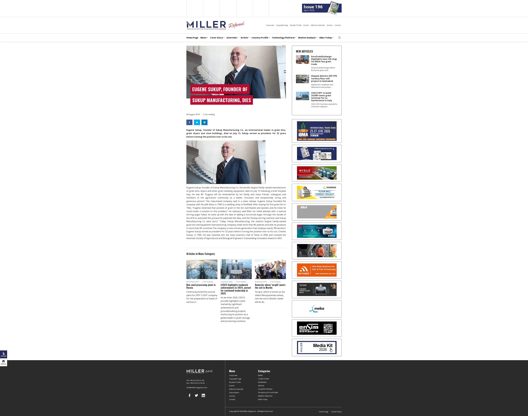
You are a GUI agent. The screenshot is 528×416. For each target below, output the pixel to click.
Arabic (228, 8)
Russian (244, 8)
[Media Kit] (317, 347)
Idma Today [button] (325, 37)
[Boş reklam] (317, 153)
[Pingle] (317, 192)
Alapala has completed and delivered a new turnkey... (322, 85)
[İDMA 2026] (317, 131)
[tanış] (317, 289)
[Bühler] (317, 231)
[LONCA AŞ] (317, 328)
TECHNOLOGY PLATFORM (268, 392)
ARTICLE (261, 385)
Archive (330, 25)
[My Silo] (317, 173)
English (194, 8)
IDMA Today (263, 399)
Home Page (192, 37)
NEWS (260, 375)
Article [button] (244, 37)
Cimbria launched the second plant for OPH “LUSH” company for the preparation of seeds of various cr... (201, 296)
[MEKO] (317, 308)
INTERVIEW (262, 382)
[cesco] (317, 250)
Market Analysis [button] (307, 37)
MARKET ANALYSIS (265, 396)
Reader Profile (296, 25)
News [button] (203, 37)
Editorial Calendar (318, 25)
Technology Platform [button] (283, 37)
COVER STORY (263, 379)
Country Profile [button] (259, 37)
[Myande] (317, 270)
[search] (339, 38)
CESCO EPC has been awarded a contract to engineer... (324, 105)
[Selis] (317, 211)
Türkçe (261, 8)
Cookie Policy (336, 411)
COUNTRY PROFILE (265, 389)
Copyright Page (282, 25)
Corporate (270, 25)
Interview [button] (232, 37)
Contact (338, 25)
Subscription (234, 392)
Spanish (211, 8)
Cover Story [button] (216, 37)
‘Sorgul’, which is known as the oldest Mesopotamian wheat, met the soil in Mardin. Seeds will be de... (270, 296)
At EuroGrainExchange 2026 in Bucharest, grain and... (323, 69)
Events (306, 25)
